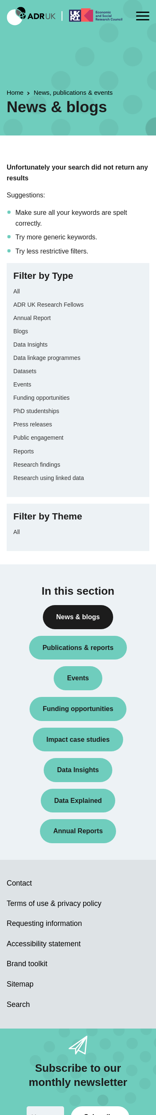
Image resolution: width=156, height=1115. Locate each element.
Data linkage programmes (46, 357)
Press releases (32, 424)
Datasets (25, 371)
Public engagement (38, 437)
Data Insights (30, 344)
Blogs (20, 331)
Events (22, 384)
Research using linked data (48, 478)
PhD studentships (36, 411)
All (16, 291)
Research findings (36, 464)
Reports (23, 451)
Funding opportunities (41, 397)
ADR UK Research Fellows (48, 304)
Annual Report (32, 318)
